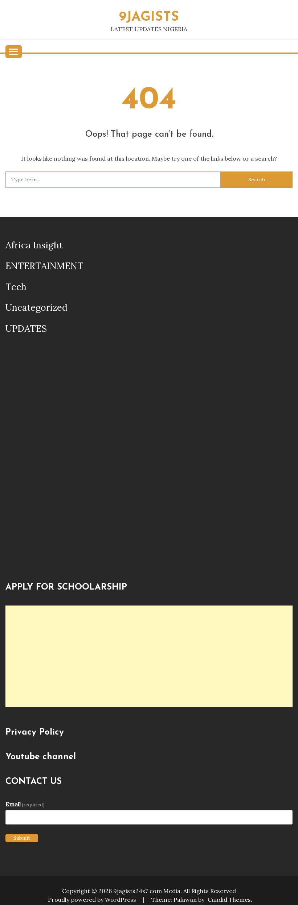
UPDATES (26, 328)
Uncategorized (36, 307)
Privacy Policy (34, 732)
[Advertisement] (149, 656)
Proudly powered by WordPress (93, 899)
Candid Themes (229, 899)
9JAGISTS (149, 17)
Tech (15, 287)
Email (25, 804)
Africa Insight (34, 245)
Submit (21, 838)
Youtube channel (40, 757)
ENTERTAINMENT (44, 266)
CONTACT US (33, 781)
